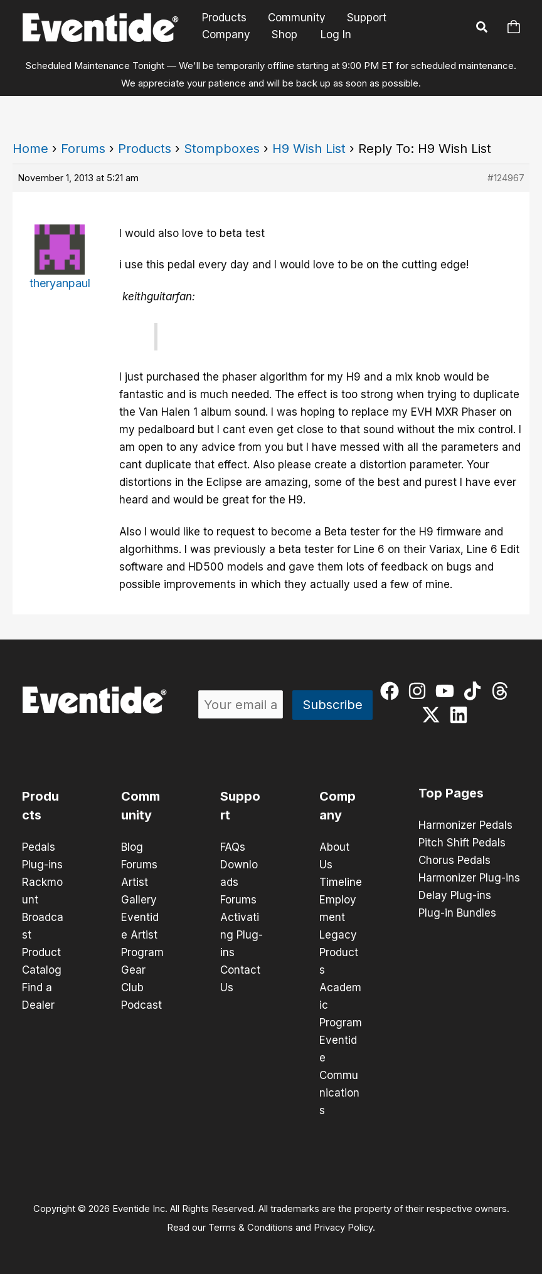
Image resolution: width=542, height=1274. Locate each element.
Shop (284, 34)
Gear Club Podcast (141, 987)
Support (366, 18)
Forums (83, 148)
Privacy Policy (343, 1227)
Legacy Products (338, 952)
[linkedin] (461, 714)
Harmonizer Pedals (465, 825)
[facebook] (392, 691)
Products (224, 18)
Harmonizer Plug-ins (469, 877)
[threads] (503, 691)
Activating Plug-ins (241, 935)
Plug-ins (42, 864)
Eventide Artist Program (142, 935)
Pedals (38, 847)
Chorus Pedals (454, 860)
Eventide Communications (339, 1075)
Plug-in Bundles (457, 913)
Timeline (340, 882)
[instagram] (420, 691)
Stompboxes (222, 148)
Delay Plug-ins (454, 895)
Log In (336, 34)
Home (30, 148)
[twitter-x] (434, 714)
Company (226, 34)
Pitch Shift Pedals (462, 842)
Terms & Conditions (250, 1227)
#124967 (505, 178)
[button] (482, 28)
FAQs (232, 847)
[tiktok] (475, 691)
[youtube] (447, 691)
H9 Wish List (309, 148)
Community (297, 18)
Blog (132, 847)
